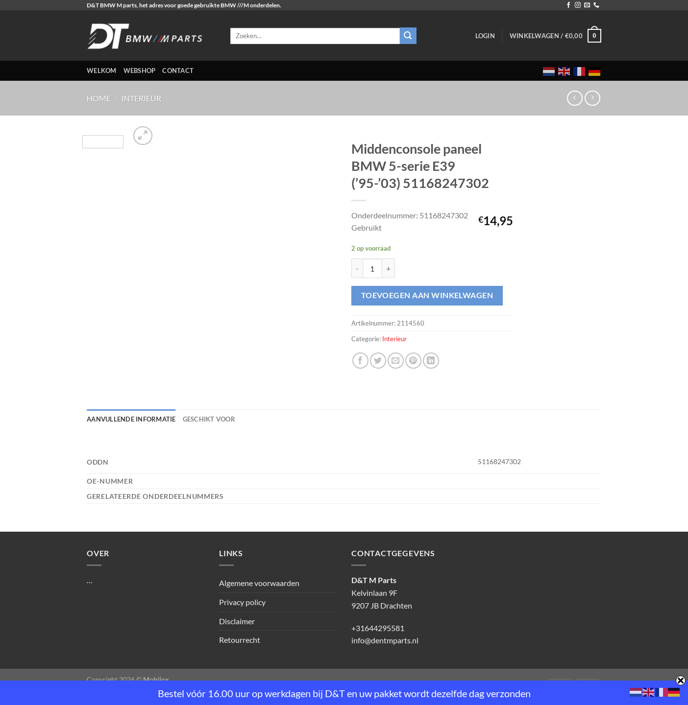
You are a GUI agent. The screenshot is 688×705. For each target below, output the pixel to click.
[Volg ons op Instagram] (578, 5)
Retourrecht (239, 639)
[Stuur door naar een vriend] (396, 360)
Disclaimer (237, 621)
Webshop (139, 70)
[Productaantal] (372, 268)
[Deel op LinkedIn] (431, 360)
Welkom (102, 70)
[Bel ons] (596, 5)
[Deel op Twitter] (378, 360)
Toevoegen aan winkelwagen (427, 295)
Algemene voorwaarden (259, 583)
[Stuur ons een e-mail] (587, 5)
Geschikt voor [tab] (209, 419)
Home (99, 98)
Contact (178, 70)
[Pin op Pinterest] (413, 360)
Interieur (141, 98)
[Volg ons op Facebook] (568, 5)
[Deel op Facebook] (360, 360)
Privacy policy (242, 602)
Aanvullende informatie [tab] (131, 419)
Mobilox (156, 679)
